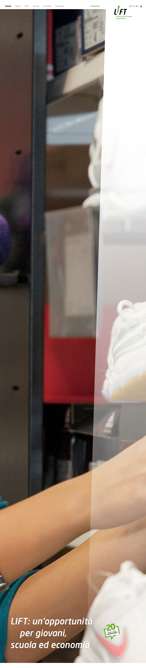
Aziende (47, 6)
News (18, 6)
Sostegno (59, 6)
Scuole (36, 6)
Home (8, 6)
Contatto (95, 6)
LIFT (27, 6)
